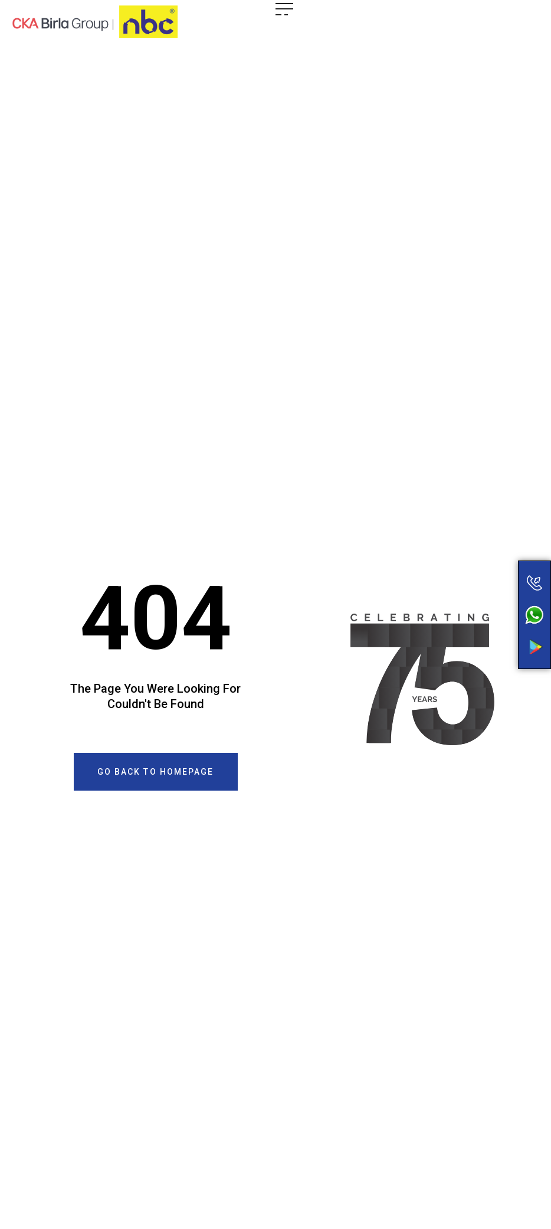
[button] (156, 772)
